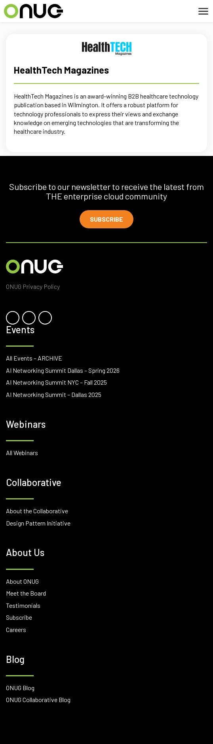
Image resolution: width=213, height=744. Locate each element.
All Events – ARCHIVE (34, 358)
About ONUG (22, 581)
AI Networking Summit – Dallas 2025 (53, 394)
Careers (16, 629)
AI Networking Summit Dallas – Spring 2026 (63, 370)
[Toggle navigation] (203, 11)
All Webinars (22, 452)
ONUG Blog (20, 687)
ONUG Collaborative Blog (38, 699)
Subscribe (106, 219)
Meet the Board (26, 593)
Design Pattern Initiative (38, 523)
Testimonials (23, 605)
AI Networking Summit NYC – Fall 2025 (56, 382)
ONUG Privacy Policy (33, 286)
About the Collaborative (37, 510)
